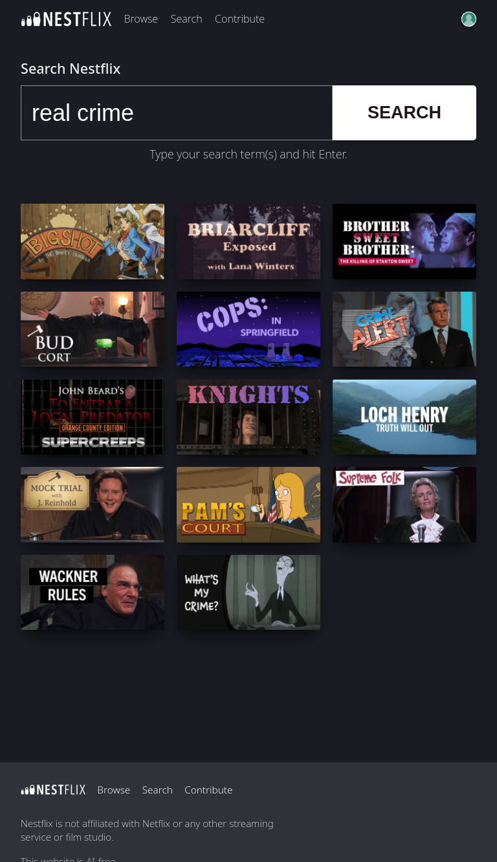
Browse (141, 19)
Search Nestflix (70, 68)
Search (187, 19)
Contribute (240, 19)
